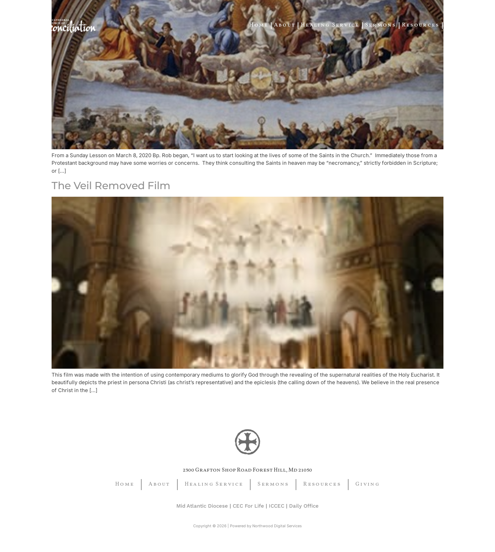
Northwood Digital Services (277, 525)
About (285, 25)
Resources (421, 25)
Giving (457, 25)
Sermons (380, 25)
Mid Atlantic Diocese (202, 506)
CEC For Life (248, 506)
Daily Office (304, 506)
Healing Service (330, 25)
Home (258, 25)
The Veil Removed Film (111, 185)
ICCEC (276, 506)
